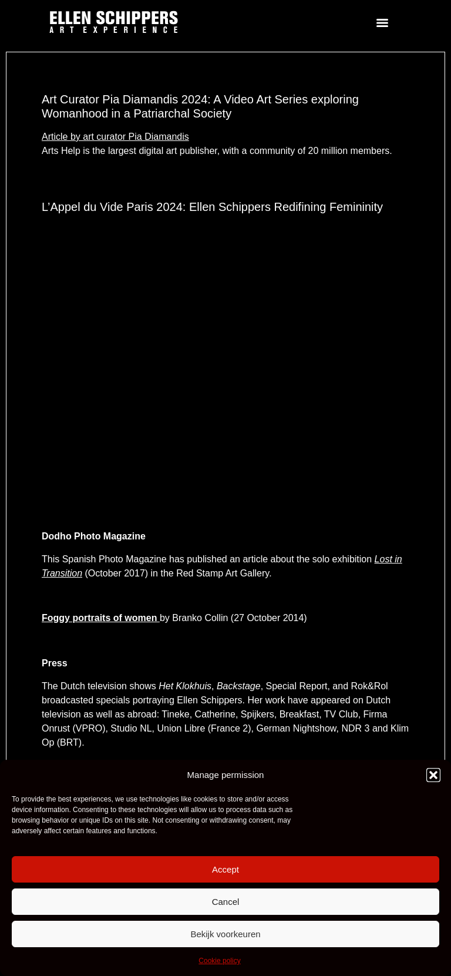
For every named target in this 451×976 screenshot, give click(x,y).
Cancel (226, 902)
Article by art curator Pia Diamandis (115, 137)
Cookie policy (219, 961)
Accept (225, 869)
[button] (433, 775)
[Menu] (382, 23)
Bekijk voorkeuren (225, 934)
